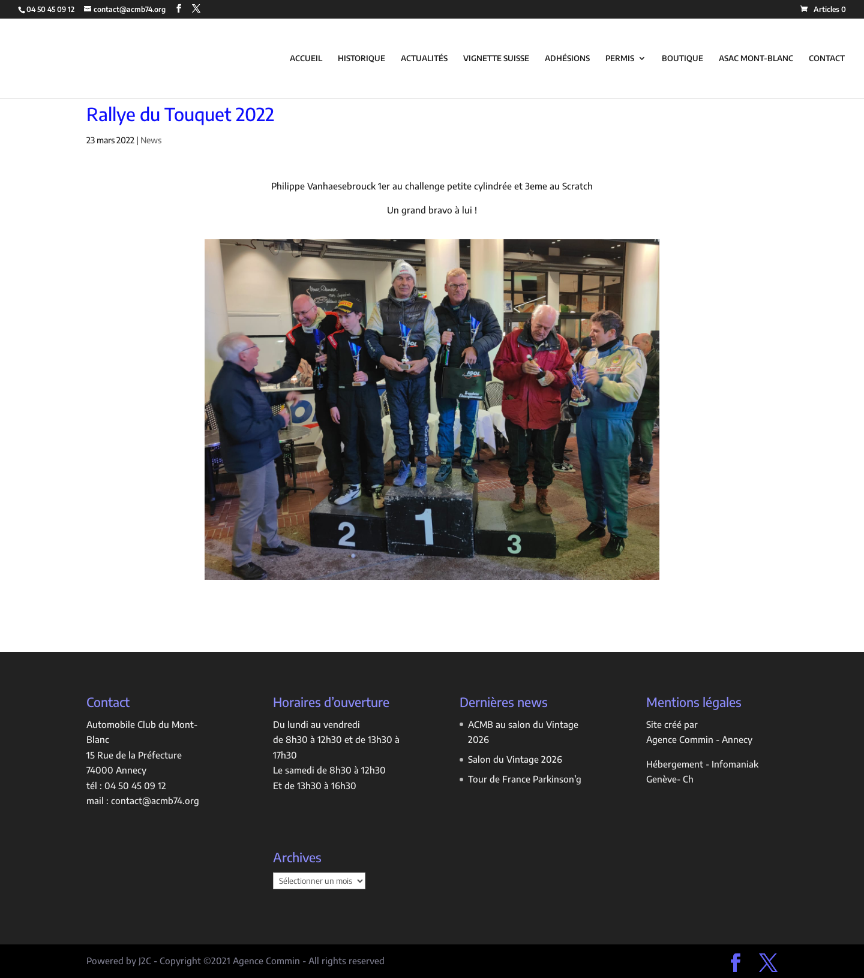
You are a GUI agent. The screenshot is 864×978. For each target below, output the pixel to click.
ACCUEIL (306, 58)
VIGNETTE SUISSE (496, 58)
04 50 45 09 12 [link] (135, 785)
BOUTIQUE (682, 58)
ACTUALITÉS (424, 58)
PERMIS (619, 58)
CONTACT (827, 58)
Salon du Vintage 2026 (515, 759)
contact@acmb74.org (155, 800)
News (150, 140)
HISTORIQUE (361, 58)
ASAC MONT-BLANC (756, 58)
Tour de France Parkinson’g (524, 779)
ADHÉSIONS (567, 58)
